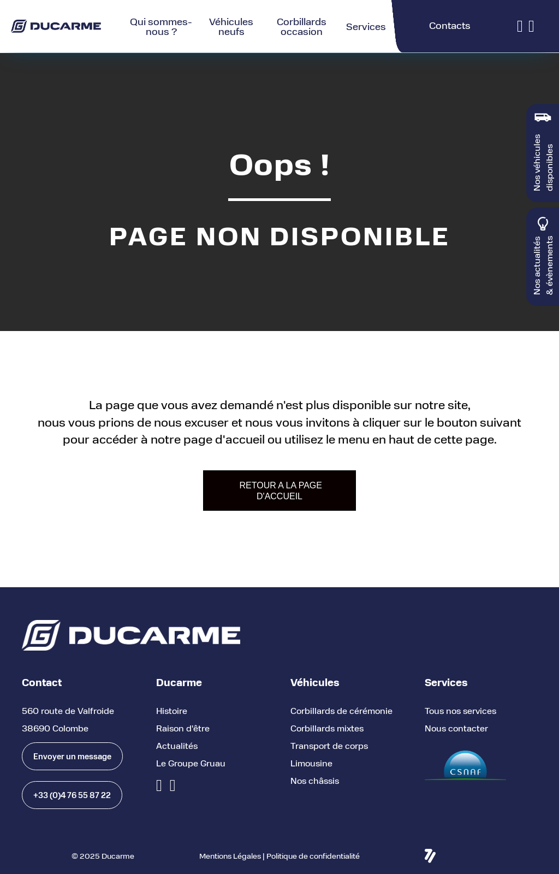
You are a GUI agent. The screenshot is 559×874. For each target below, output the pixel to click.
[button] (72, 756)
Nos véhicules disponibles (543, 162)
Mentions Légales (230, 856)
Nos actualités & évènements (543, 265)
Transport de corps (329, 745)
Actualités (177, 745)
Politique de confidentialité (313, 856)
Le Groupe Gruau (190, 763)
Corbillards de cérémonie (341, 710)
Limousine (311, 763)
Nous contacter (456, 728)
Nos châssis (314, 780)
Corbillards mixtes (327, 728)
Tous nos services (460, 710)
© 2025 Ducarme (103, 856)
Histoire (171, 710)
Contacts (450, 25)
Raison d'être (183, 728)
